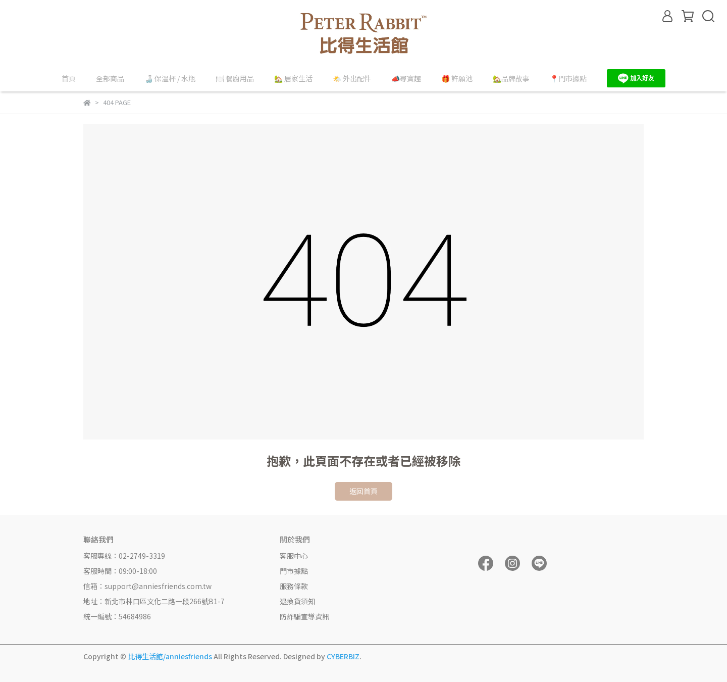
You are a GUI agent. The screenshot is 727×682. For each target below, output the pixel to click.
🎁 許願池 (457, 78)
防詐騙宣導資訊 (304, 616)
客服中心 (294, 556)
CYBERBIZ (343, 656)
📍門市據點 (568, 78)
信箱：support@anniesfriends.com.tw (147, 586)
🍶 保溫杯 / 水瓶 (169, 78)
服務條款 (294, 586)
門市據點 (294, 571)
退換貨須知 (297, 601)
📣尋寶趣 (406, 78)
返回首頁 (363, 491)
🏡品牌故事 (511, 78)
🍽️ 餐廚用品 (235, 78)
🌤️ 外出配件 (352, 78)
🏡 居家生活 (293, 78)
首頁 (69, 78)
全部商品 (110, 78)
